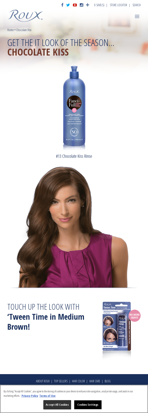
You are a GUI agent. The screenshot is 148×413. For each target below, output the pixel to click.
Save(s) (99, 5)
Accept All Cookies (57, 405)
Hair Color (78, 381)
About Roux (43, 381)
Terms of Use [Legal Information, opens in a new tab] (47, 396)
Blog (108, 381)
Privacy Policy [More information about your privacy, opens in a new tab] (30, 396)
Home (10, 30)
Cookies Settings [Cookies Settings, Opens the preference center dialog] (87, 405)
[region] (74, 399)
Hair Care (94, 381)
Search (136, 5)
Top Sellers (61, 381)
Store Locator (118, 5)
